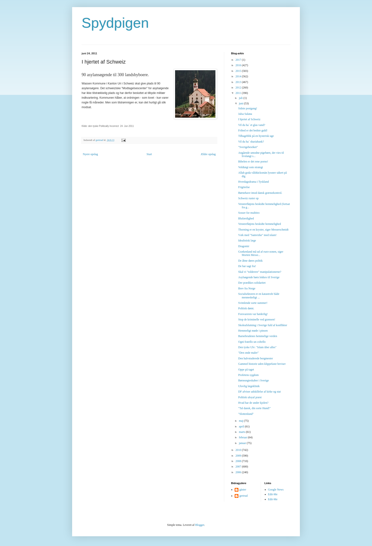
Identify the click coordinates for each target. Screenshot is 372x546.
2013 (239, 82)
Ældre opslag (208, 154)
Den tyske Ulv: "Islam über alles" (257, 347)
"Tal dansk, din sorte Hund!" (254, 408)
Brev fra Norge (246, 288)
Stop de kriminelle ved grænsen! (256, 319)
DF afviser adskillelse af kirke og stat (259, 391)
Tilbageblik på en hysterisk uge (256, 136)
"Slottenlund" (246, 414)
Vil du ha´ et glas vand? (251, 125)
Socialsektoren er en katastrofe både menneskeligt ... (258, 295)
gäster (242, 489)
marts (242, 432)
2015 (239, 71)
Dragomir (243, 246)
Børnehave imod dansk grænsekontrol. (260, 192)
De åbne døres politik (250, 260)
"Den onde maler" (248, 352)
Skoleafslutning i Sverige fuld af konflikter (262, 325)
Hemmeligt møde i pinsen (253, 330)
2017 (239, 59)
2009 (239, 455)
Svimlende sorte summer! (252, 303)
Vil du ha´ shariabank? (251, 141)
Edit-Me (273, 494)
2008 (239, 461)
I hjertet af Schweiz (249, 119)
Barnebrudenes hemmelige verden (257, 336)
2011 (239, 93)
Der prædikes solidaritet (251, 282)
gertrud (243, 495)
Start (149, 154)
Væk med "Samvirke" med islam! (257, 235)
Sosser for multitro (249, 212)
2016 (239, 65)
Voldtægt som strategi (250, 167)
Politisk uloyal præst (250, 397)
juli (241, 98)
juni (241, 103)
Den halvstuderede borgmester (255, 358)
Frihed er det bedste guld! (252, 130)
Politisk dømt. (246, 308)
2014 (239, 76)
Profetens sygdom (248, 375)
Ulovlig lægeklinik (249, 386)
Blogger (199, 525)
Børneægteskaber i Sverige (253, 380)
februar (243, 437)
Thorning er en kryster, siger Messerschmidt (263, 229)
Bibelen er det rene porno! (253, 161)
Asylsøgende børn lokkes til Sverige (258, 277)
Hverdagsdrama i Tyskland (253, 181)
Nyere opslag (90, 154)
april (242, 426)
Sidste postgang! (247, 108)
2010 (239, 450)
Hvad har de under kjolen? (253, 402)
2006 (239, 472)
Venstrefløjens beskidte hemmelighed (259, 224)
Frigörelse (244, 187)
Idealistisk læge (247, 240)
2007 (239, 466)
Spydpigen (115, 23)
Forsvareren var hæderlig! (253, 314)
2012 (239, 87)
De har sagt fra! (247, 266)
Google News (276, 489)
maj (241, 420)
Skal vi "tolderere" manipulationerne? (259, 271)
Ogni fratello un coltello (252, 341)
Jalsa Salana (245, 114)
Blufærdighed (246, 218)
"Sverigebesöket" (248, 147)
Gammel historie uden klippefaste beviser (262, 364)
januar (243, 443)
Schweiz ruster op (248, 198)
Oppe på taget (246, 369)
